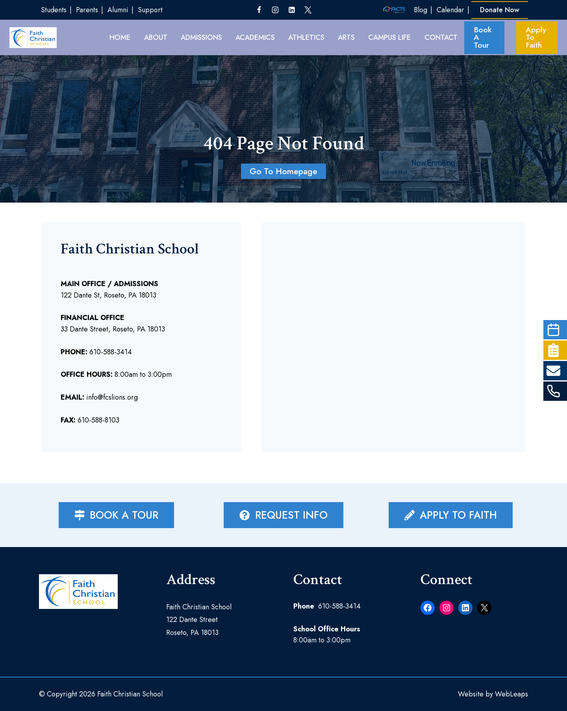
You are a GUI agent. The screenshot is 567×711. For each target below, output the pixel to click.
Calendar (450, 10)
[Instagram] (275, 10)
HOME (119, 37)
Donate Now (499, 10)
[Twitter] (308, 10)
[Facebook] (259, 10)
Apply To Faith (536, 37)
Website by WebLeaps (493, 694)
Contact (441, 37)
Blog (420, 10)
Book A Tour (483, 37)
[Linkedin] (292, 10)
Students (54, 10)
